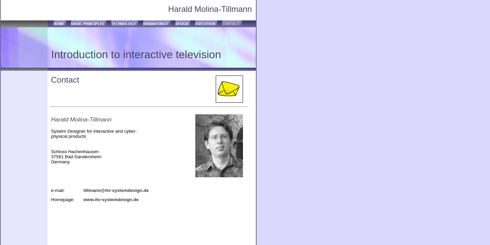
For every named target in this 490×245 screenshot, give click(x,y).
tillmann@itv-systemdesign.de (116, 190)
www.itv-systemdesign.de (110, 199)
